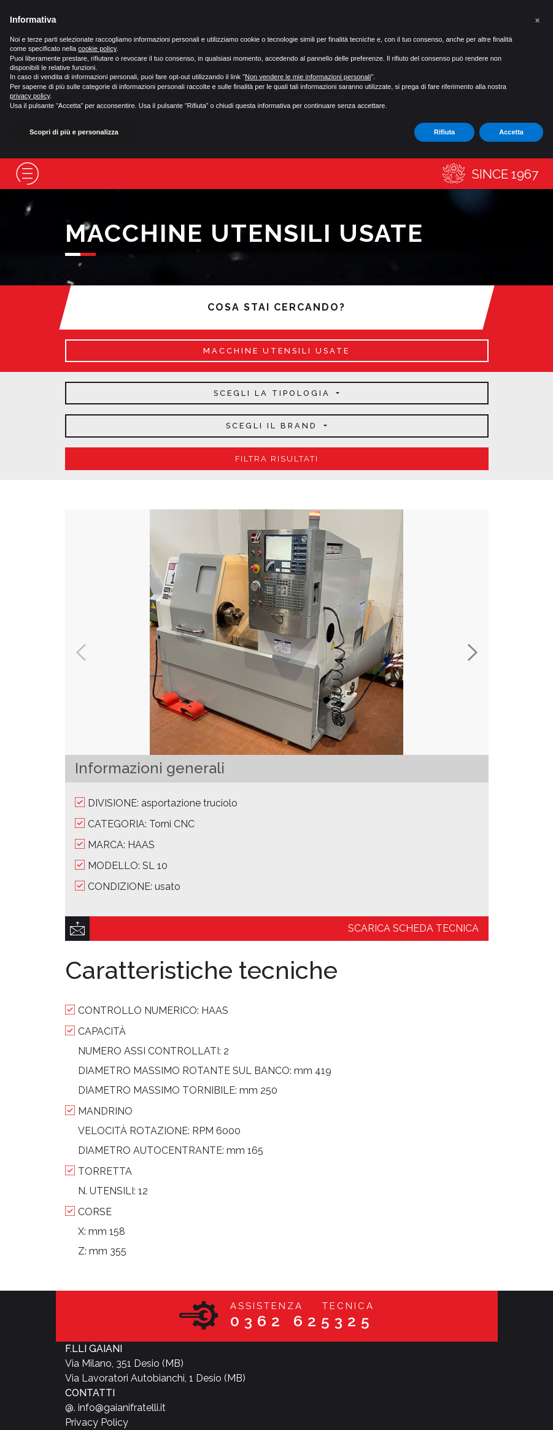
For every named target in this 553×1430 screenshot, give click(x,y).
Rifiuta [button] (444, 132)
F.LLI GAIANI (93, 1349)
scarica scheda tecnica (413, 928)
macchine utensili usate (276, 350)
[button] (537, 19)
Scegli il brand (273, 425)
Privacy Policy (96, 1422)
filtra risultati (277, 458)
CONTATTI (90, 1393)
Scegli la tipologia (274, 393)
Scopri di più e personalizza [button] (73, 132)
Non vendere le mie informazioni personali (308, 76)
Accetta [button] (511, 132)
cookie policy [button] (97, 48)
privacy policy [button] (30, 95)
